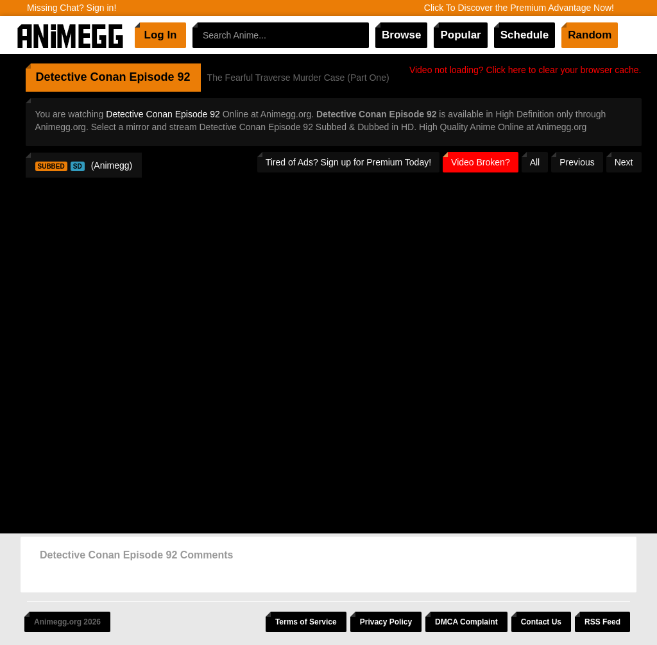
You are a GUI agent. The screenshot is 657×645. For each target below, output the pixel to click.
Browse (401, 35)
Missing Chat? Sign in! (71, 8)
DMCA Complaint (466, 621)
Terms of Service (306, 621)
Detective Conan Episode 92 (162, 114)
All (535, 162)
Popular (460, 35)
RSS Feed (602, 621)
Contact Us (541, 621)
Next (624, 162)
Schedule (524, 35)
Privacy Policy (386, 621)
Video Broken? (480, 162)
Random (589, 35)
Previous (576, 162)
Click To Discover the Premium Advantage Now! (519, 8)
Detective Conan (81, 77)
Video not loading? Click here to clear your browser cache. (525, 70)
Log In (160, 35)
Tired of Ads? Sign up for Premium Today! (348, 162)
